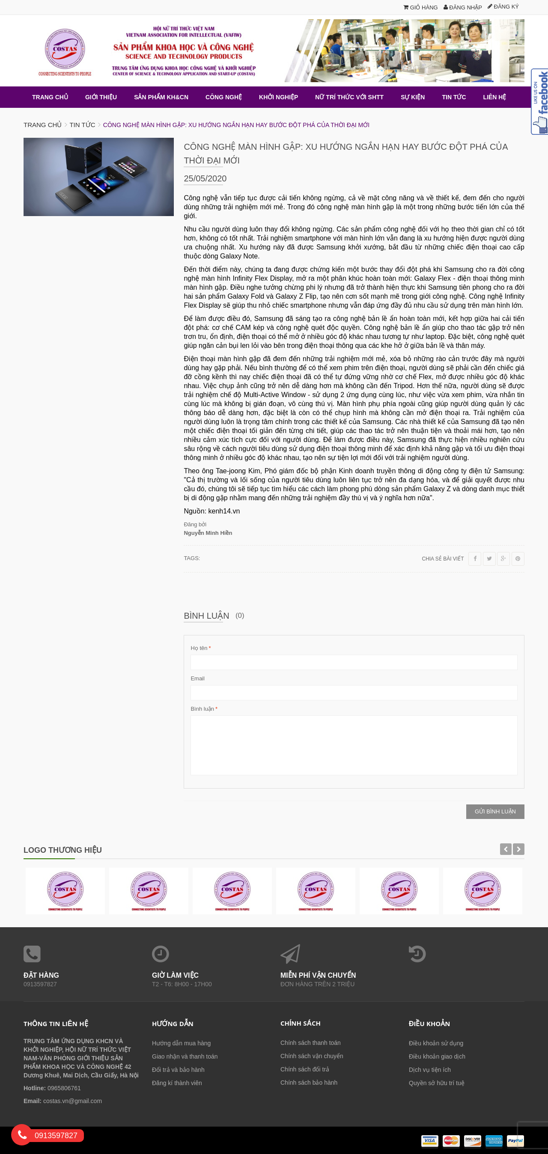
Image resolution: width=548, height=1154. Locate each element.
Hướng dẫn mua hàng (181, 1042)
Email (198, 678)
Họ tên (199, 648)
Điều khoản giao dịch (437, 1056)
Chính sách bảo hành (308, 1082)
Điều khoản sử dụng (436, 1042)
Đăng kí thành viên (177, 1082)
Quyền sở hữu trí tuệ (437, 1082)
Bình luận (202, 708)
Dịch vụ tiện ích (430, 1069)
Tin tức (82, 124)
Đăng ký (503, 6)
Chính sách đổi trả (304, 1068)
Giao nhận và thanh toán (185, 1056)
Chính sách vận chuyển (311, 1055)
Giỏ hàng (420, 7)
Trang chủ (43, 124)
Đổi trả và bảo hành (178, 1069)
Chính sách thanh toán (310, 1042)
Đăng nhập (463, 7)
